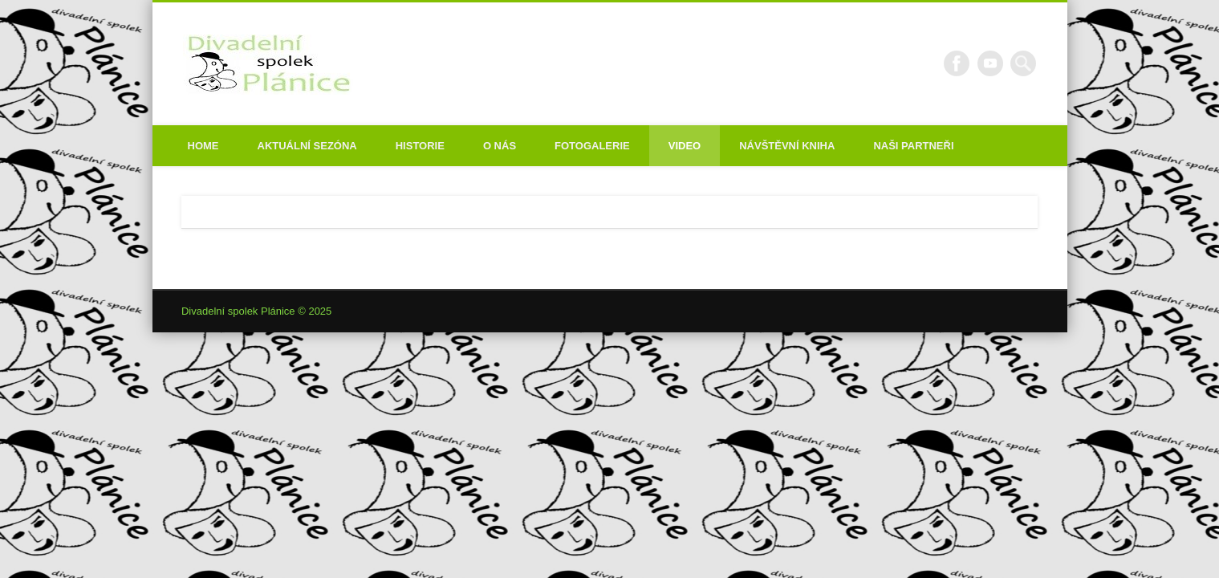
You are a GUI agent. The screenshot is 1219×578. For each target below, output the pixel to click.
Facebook (956, 63)
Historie (420, 146)
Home (203, 146)
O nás (499, 146)
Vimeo (990, 63)
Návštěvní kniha (787, 146)
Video (684, 146)
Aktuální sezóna (307, 146)
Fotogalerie (592, 146)
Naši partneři (913, 146)
